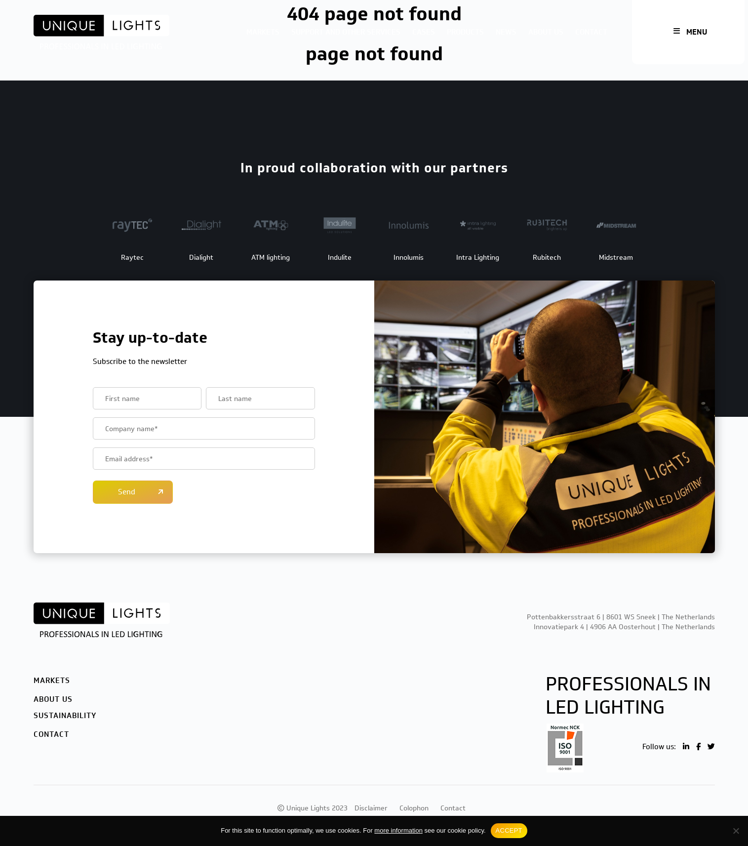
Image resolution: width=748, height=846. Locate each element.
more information (398, 830)
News (506, 32)
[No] (736, 831)
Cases (423, 32)
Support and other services (345, 32)
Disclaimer (371, 808)
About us (545, 32)
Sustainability (65, 715)
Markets (262, 32)
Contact (591, 32)
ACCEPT (509, 830)
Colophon (414, 808)
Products (465, 32)
